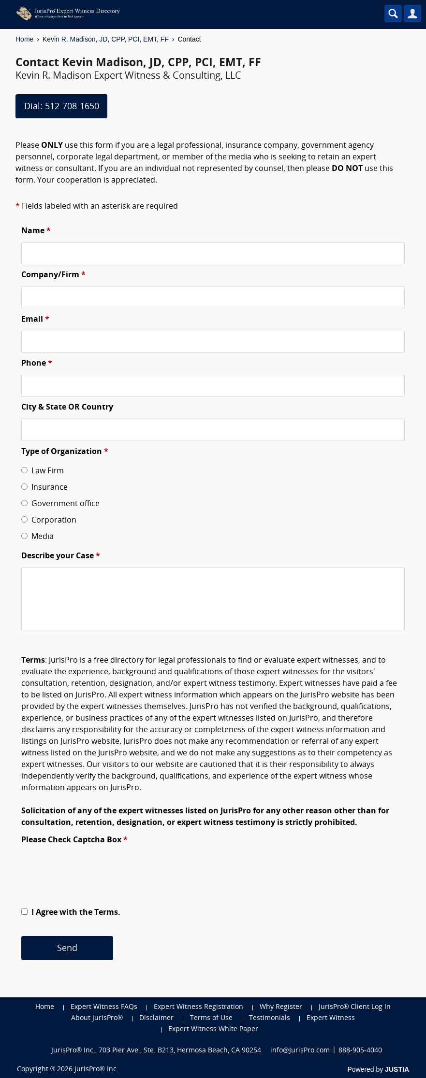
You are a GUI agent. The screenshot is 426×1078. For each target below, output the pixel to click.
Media (41, 537)
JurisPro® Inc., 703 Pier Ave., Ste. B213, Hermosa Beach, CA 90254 (156, 1050)
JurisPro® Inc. (96, 1069)
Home (24, 39)
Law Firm (46, 471)
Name (36, 231)
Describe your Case (60, 556)
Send (67, 948)
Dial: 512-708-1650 (61, 107)
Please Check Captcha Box (74, 840)
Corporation (52, 521)
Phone (36, 364)
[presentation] (94, 870)
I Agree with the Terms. (74, 913)
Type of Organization (64, 452)
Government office (64, 504)
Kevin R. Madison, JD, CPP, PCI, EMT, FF (106, 39)
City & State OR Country (67, 407)
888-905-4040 (360, 1050)
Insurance (48, 488)
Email (35, 320)
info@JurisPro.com (300, 1050)
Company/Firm (53, 275)
